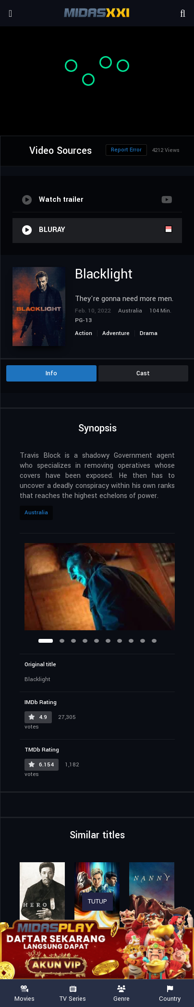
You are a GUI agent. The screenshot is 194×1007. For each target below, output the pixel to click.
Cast (143, 373)
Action (83, 333)
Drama (149, 333)
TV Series (72, 993)
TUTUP (97, 901)
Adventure (116, 333)
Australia (36, 513)
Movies (24, 993)
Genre (121, 993)
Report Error (126, 149)
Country (170, 993)
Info (51, 373)
